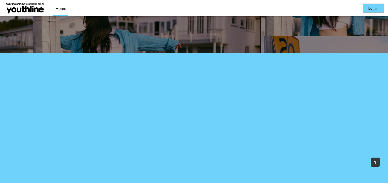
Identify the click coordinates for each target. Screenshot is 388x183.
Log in (373, 8)
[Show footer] (375, 162)
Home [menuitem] (60, 8)
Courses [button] (194, 133)
